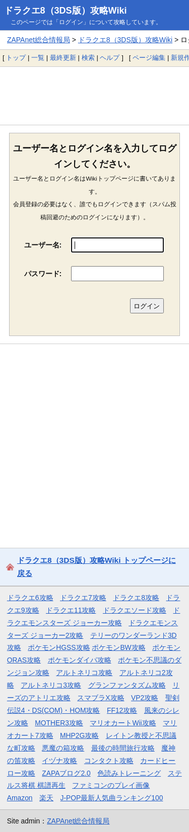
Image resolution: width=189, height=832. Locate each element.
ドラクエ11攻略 (71, 610)
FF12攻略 (122, 710)
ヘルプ (109, 57)
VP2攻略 (144, 698)
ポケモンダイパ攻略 (79, 660)
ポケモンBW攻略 (118, 647)
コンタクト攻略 (109, 761)
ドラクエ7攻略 (83, 598)
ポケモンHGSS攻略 (59, 647)
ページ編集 (149, 57)
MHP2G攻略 (79, 735)
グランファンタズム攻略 (127, 685)
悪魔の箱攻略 (63, 748)
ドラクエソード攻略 (134, 610)
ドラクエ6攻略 (30, 598)
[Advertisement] (94, 95)
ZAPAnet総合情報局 (38, 40)
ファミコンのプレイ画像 (111, 785)
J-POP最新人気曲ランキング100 (111, 798)
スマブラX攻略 (100, 698)
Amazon (20, 798)
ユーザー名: (43, 245)
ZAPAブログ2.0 (66, 773)
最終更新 (63, 57)
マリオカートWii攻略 (123, 723)
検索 (88, 57)
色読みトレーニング (129, 773)
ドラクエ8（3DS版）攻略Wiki (65, 11)
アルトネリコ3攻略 (51, 685)
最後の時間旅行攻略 (123, 748)
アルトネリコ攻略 (84, 673)
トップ (16, 57)
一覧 (37, 57)
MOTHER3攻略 (59, 723)
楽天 (46, 798)
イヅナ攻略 (59, 761)
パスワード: (43, 274)
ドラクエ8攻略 (136, 598)
